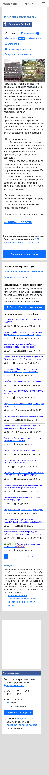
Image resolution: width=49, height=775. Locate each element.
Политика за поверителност (19, 98)
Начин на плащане (13, 748)
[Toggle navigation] (43, 3)
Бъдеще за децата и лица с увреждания (23, 320)
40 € (9, 743)
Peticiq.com (9, 3)
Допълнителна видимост (19, 103)
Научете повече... (14, 734)
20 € (27, 739)
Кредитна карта (18, 755)
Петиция (11, 81)
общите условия (25, 767)
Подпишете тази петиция (24, 303)
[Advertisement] (24, 36)
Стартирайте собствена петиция (24, 356)
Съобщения (30, 81)
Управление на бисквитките (22, 650)
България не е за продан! (16, 326)
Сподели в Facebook (16, 73)
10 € (17, 739)
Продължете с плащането (18, 761)
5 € (8, 739)
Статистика (12, 92)
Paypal (13, 751)
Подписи (15, 87)
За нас (11, 653)
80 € (18, 743)
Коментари (36, 87)
